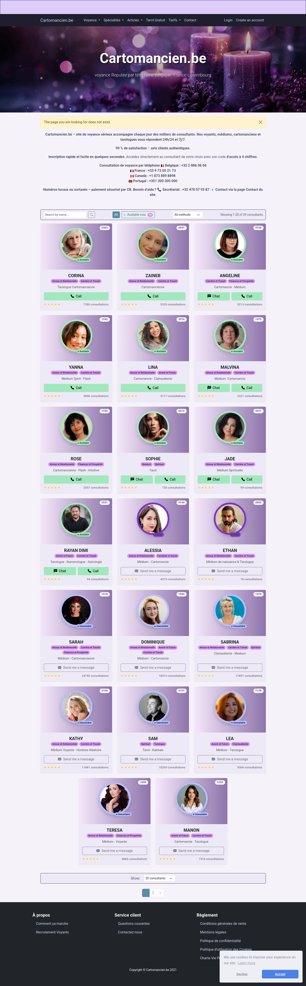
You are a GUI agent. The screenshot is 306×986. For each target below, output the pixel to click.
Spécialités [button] (112, 20)
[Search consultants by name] (64, 214)
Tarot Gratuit (155, 20)
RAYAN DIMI (76, 565)
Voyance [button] (91, 20)
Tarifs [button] (173, 20)
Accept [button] (280, 974)
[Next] (160, 893)
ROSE (76, 473)
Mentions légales (213, 932)
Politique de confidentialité (220, 941)
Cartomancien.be (56, 20)
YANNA (76, 382)
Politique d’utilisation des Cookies (226, 949)
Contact (190, 20)
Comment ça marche (52, 924)
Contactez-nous (130, 932)
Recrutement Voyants (52, 932)
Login (228, 20)
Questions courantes (134, 924)
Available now (138, 215)
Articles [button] (133, 20)
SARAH (76, 656)
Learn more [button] (246, 963)
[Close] (260, 122)
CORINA (76, 290)
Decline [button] (241, 974)
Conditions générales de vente (223, 924)
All (116, 214)
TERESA (114, 845)
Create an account (250, 20)
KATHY (76, 753)
